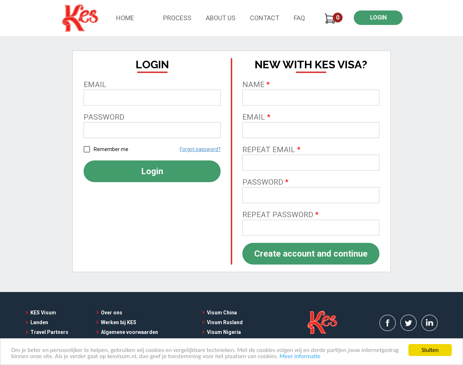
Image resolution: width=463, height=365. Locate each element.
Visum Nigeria (224, 332)
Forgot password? (200, 149)
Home (125, 18)
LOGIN (378, 17)
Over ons (111, 312)
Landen (39, 322)
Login (152, 171)
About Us (220, 18)
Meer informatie (300, 357)
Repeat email (268, 149)
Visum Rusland (225, 322)
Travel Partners (49, 332)
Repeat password (277, 214)
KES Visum (43, 312)
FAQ (299, 18)
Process (177, 18)
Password (104, 117)
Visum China (222, 312)
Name (253, 84)
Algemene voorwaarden (129, 332)
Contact (264, 18)
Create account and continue (311, 254)
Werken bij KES (118, 322)
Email (95, 84)
